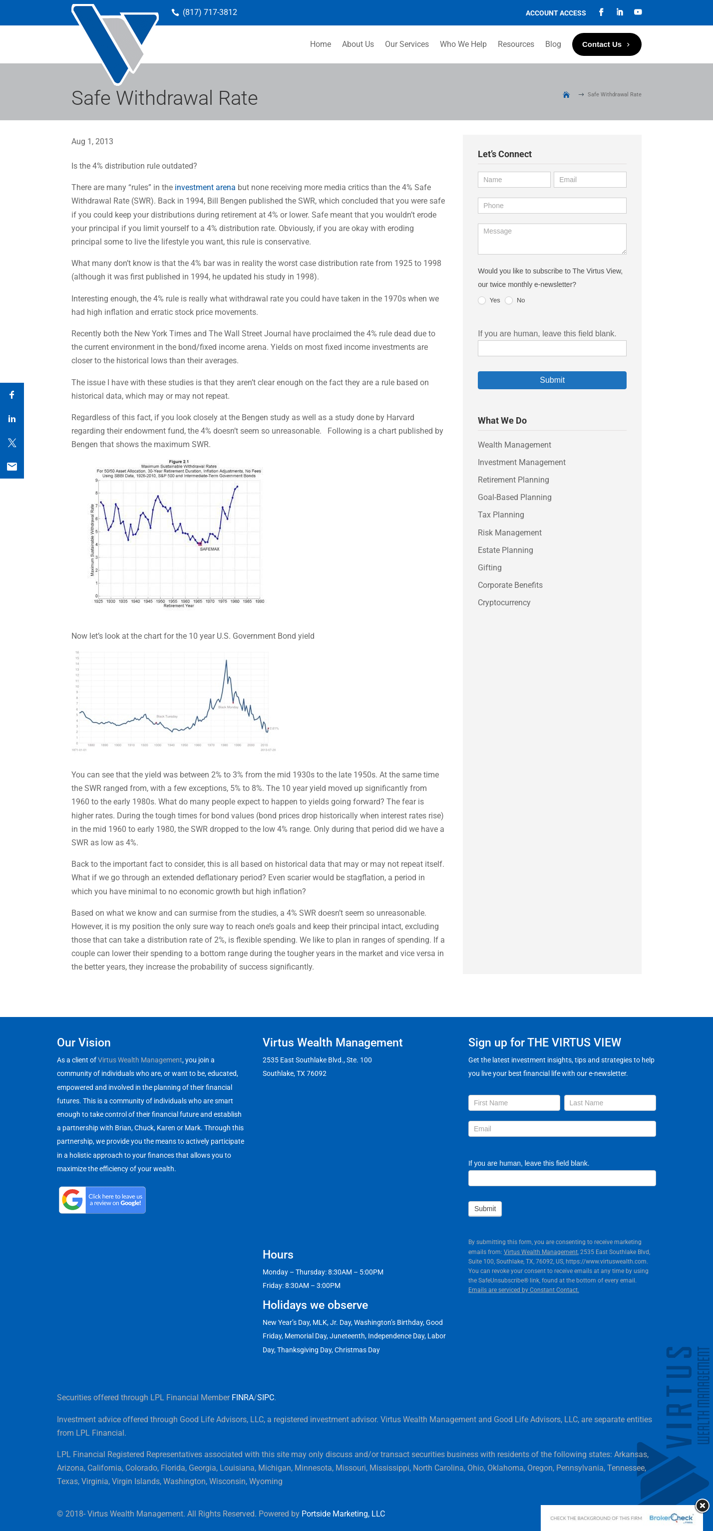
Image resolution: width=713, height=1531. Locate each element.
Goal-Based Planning (515, 497)
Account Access (556, 13)
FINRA (243, 1397)
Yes (489, 300)
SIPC (265, 1397)
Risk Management (510, 532)
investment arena (205, 187)
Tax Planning (501, 514)
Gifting (490, 567)
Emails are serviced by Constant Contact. (523, 1289)
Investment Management (522, 462)
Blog (553, 44)
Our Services (407, 44)
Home (320, 44)
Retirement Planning (513, 480)
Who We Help (463, 44)
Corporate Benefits (510, 585)
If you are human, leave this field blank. (547, 333)
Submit (552, 380)
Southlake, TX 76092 (295, 1073)
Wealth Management (514, 445)
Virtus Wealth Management (140, 1060)
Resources (516, 44)
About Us (358, 44)
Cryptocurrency (504, 602)
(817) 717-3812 (210, 12)
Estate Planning (505, 550)
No (515, 300)
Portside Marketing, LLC (343, 1514)
